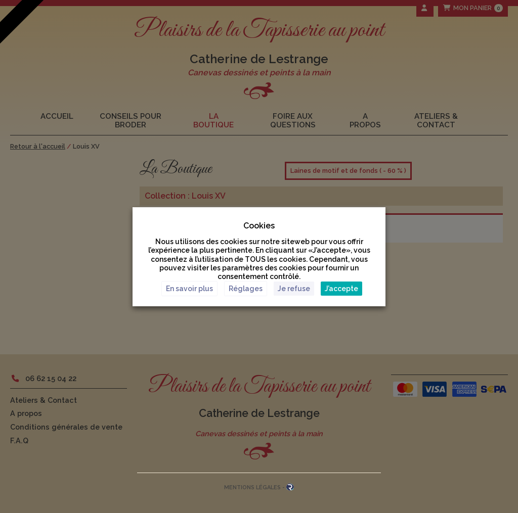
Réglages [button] (246, 289)
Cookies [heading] (259, 225)
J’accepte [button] (341, 289)
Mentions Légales (252, 487)
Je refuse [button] (294, 289)
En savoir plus (189, 289)
